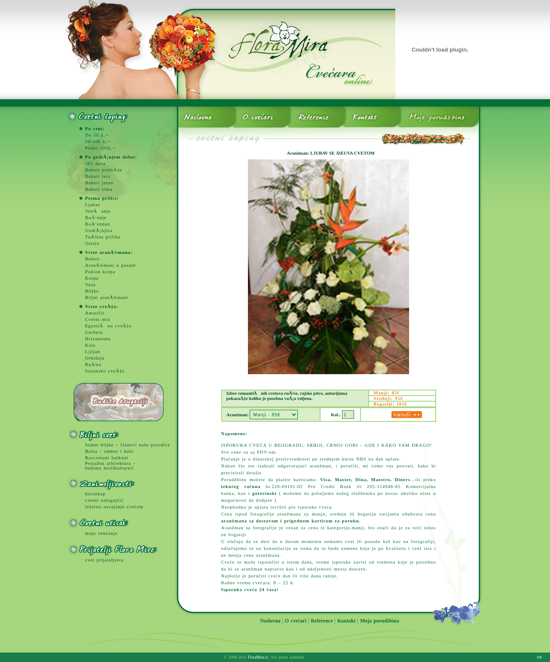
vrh (539, 657)
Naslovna (270, 621)
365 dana (95, 163)
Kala (90, 345)
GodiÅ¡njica (99, 230)
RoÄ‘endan (97, 224)
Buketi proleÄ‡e (103, 170)
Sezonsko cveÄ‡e (105, 371)
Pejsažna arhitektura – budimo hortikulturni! (110, 465)
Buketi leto (97, 176)
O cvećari (295, 621)
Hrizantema (98, 338)
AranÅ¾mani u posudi (110, 265)
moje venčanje (101, 533)
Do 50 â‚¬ (96, 135)
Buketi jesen (99, 182)
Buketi (92, 258)
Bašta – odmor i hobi (109, 451)
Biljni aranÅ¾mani (106, 297)
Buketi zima (99, 189)
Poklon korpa (100, 271)
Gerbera (94, 332)
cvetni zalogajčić (104, 500)
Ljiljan (92, 351)
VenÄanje (98, 211)
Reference (322, 621)
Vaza (90, 284)
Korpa (92, 278)
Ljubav (93, 204)
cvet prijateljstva (104, 560)
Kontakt (346, 621)
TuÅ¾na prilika (103, 237)
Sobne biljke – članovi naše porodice (127, 444)
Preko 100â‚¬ (100, 148)
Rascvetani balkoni (106, 457)
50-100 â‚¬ (97, 141)
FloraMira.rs (258, 657)
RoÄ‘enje (95, 217)
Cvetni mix (97, 319)
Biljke (92, 291)
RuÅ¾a (93, 364)
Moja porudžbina (379, 621)
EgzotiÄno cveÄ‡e (108, 325)
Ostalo (92, 243)
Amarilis (94, 313)
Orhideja (94, 358)
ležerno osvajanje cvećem (114, 506)
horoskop (95, 493)
